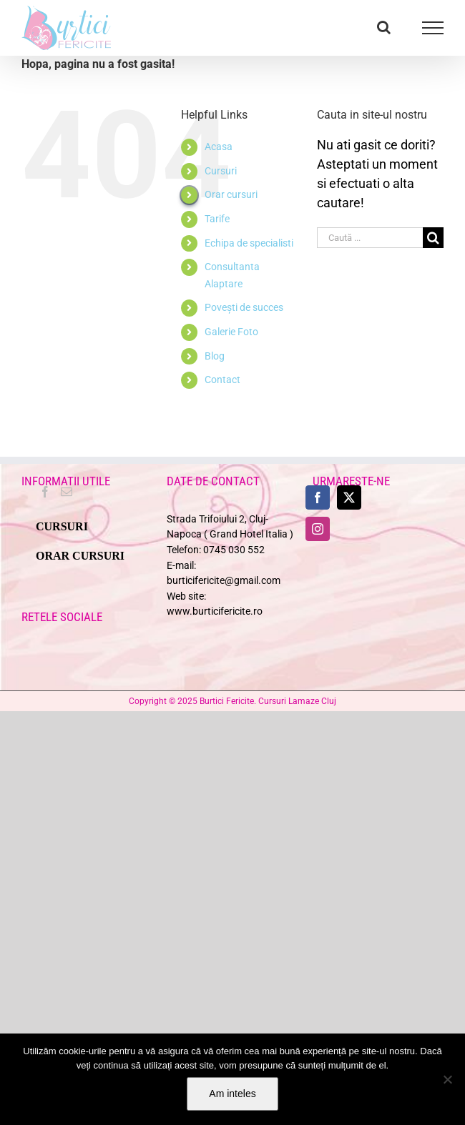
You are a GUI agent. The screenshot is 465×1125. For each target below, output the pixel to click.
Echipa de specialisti (249, 243)
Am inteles (232, 1093)
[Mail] (66, 491)
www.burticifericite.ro (215, 611)
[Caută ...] (370, 237)
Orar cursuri (231, 194)
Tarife (217, 218)
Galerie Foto (231, 331)
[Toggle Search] (384, 27)
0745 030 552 (234, 550)
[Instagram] (317, 529)
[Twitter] (349, 497)
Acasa (218, 146)
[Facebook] (45, 491)
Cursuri (221, 171)
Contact (222, 379)
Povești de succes (244, 307)
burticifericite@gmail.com (223, 581)
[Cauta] (433, 237)
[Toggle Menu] (433, 27)
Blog (215, 356)
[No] (447, 1079)
